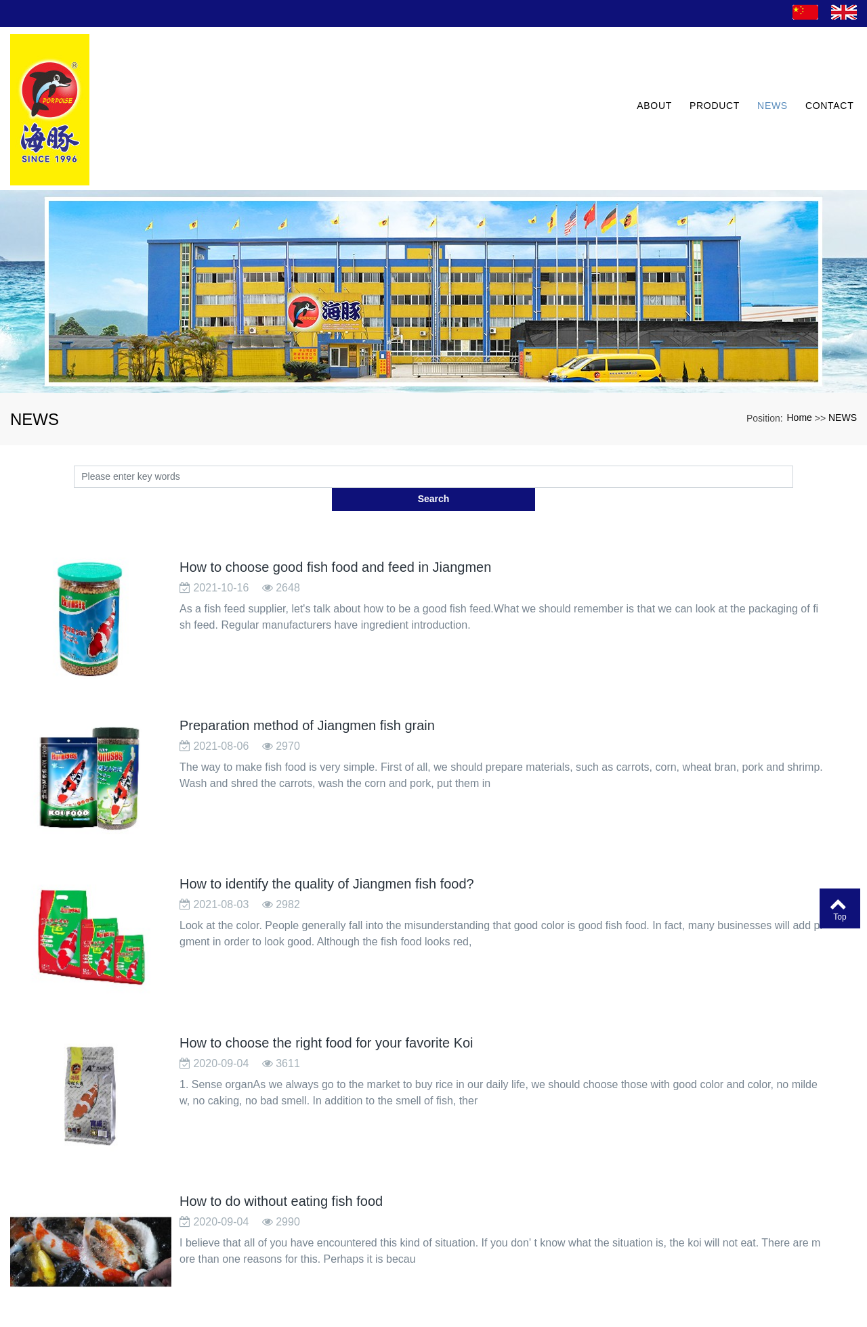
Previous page (390, 1241)
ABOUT (649, 71)
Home (799, 343)
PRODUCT (709, 71)
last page (561, 1241)
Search (793, 402)
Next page (496, 1241)
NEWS (767, 71)
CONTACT (823, 71)
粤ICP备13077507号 (434, 1316)
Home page (311, 1241)
